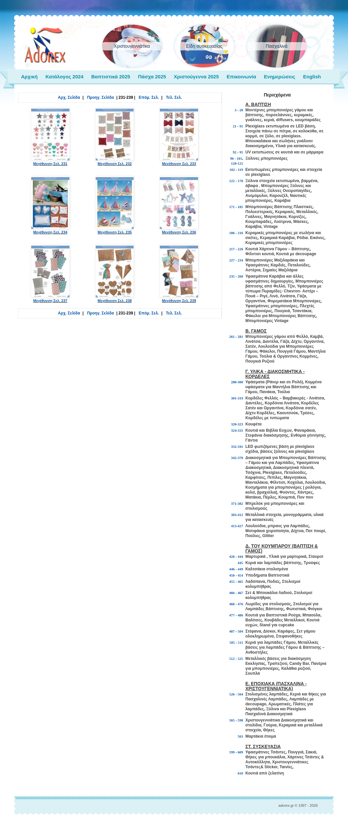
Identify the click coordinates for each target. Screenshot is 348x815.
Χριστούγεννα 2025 (196, 76)
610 (240, 773)
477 (232, 615)
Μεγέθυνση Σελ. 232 (115, 137)
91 (241, 126)
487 (232, 631)
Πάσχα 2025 (152, 76)
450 (232, 575)
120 (233, 163)
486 (240, 615)
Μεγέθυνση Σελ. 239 (179, 274)
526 (232, 694)
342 (233, 458)
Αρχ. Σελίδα (69, 97)
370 (240, 458)
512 (232, 659)
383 (233, 515)
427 (240, 526)
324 (233, 430)
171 (232, 207)
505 (232, 642)
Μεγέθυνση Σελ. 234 (50, 205)
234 (240, 260)
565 (232, 720)
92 (234, 152)
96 (232, 158)
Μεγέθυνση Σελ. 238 (115, 274)
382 (240, 503)
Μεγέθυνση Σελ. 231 (50, 137)
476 (240, 604)
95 (241, 152)
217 (232, 249)
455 (232, 582)
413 (233, 526)
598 (240, 720)
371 (233, 503)
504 (240, 631)
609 (240, 752)
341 (240, 446)
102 (232, 170)
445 (240, 563)
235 (232, 276)
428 (232, 556)
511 (240, 642)
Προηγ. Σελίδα (100, 97)
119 (240, 170)
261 (232, 337)
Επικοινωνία (241, 76)
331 (240, 430)
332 (233, 446)
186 (232, 233)
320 (233, 424)
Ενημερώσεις (279, 76)
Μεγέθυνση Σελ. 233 (179, 137)
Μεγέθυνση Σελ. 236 (179, 205)
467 (240, 593)
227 (232, 260)
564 (240, 694)
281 (240, 337)
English (312, 76)
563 (240, 736)
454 (240, 575)
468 (232, 604)
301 (233, 398)
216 (240, 233)
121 (240, 163)
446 (232, 569)
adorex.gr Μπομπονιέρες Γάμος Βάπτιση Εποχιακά (45, 45)
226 (240, 249)
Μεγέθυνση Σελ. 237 (50, 274)
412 (240, 515)
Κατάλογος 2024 (64, 76)
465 (240, 582)
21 (234, 126)
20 (241, 110)
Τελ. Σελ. (174, 97)
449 (240, 569)
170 (240, 181)
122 (232, 181)
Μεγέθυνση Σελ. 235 (115, 205)
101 (239, 158)
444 (240, 556)
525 (240, 659)
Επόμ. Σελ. (149, 97)
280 (233, 382)
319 (240, 398)
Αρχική (29, 76)
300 (240, 382)
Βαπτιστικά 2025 (110, 76)
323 (240, 424)
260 (240, 276)
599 (232, 752)
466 (232, 593)
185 (240, 207)
